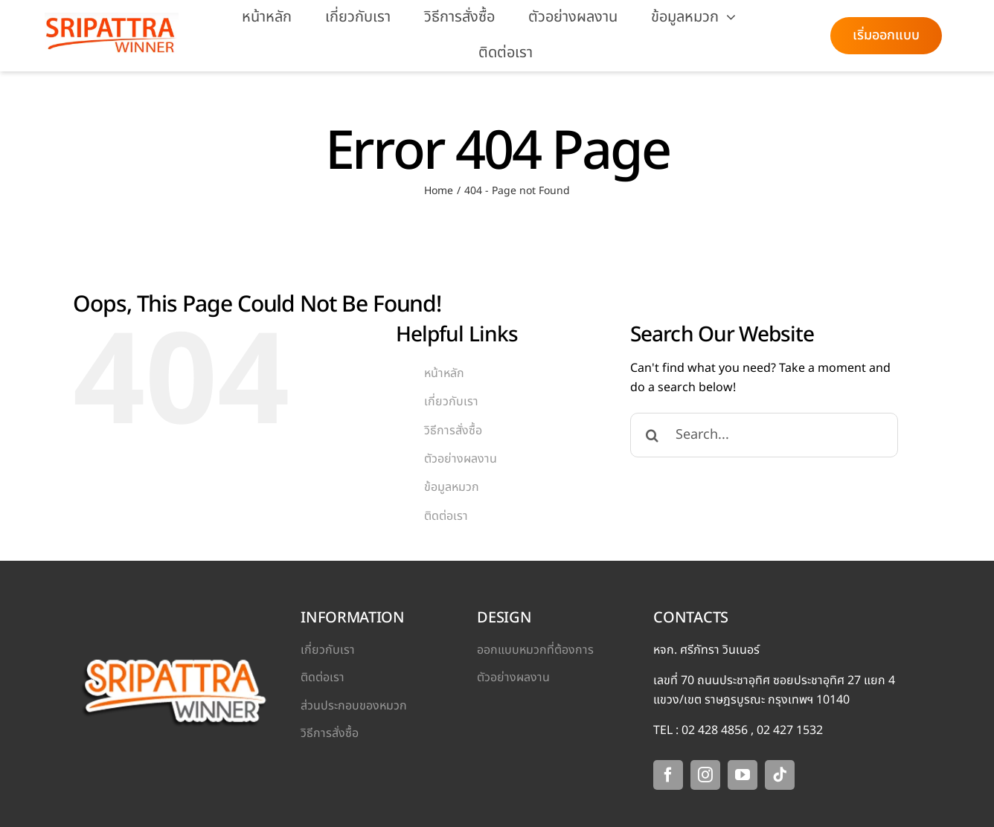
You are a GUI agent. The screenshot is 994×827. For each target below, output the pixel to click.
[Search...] (764, 435)
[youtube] (742, 775)
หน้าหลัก (444, 373)
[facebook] (668, 775)
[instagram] (705, 775)
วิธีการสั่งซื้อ (453, 431)
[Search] (652, 435)
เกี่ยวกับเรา (451, 402)
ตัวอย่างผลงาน (460, 459)
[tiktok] (780, 775)
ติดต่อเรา (446, 516)
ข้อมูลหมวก (451, 487)
